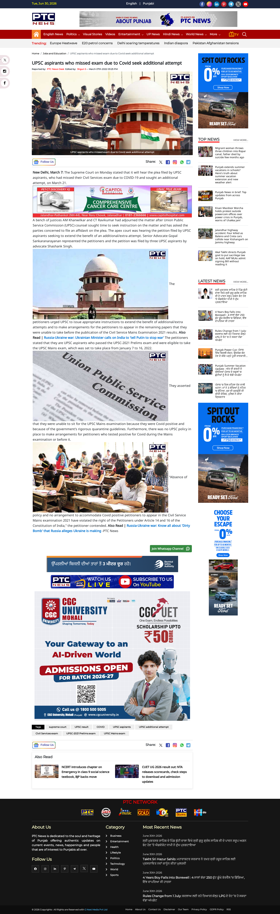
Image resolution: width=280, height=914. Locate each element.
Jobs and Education (54, 53)
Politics (73, 34)
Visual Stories (92, 34)
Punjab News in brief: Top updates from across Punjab (230, 195)
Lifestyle (113, 852)
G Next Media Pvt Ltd (96, 909)
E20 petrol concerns (97, 43)
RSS (229, 909)
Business (113, 835)
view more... (240, 140)
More (215, 34)
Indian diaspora (176, 43)
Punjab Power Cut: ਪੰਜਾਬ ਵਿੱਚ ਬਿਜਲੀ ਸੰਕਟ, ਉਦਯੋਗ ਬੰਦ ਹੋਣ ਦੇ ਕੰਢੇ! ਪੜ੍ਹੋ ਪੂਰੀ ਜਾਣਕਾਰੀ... (231, 353)
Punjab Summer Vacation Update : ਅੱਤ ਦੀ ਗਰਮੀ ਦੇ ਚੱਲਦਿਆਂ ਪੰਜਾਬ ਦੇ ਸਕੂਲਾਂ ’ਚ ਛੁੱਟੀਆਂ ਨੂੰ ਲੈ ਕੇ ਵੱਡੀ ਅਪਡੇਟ (230, 370)
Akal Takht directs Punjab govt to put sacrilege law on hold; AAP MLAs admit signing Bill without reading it (230, 258)
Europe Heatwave (63, 43)
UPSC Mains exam (114, 733)
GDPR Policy (217, 909)
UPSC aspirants (122, 726)
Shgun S (81, 69)
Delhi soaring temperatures (138, 43)
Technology (115, 863)
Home (35, 53)
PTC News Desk (55, 69)
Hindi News (173, 34)
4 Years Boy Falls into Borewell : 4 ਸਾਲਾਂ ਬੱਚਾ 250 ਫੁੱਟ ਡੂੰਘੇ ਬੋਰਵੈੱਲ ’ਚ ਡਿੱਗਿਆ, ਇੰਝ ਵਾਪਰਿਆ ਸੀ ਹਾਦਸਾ (230, 316)
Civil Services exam (47, 733)
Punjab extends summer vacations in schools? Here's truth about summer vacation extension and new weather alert (230, 174)
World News (196, 34)
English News (53, 34)
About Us (140, 909)
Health (112, 847)
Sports (112, 875)
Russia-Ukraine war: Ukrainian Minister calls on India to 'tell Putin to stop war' (104, 337)
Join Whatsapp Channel (171, 548)
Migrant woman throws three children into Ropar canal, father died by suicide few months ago (230, 152)
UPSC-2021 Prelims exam (81, 733)
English (131, 3)
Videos (110, 34)
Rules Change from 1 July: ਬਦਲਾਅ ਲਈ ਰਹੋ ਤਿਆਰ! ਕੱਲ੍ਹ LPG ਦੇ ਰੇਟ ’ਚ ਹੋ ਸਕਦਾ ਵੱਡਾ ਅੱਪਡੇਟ (230, 335)
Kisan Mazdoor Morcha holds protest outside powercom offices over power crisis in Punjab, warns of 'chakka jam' (229, 214)
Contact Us (154, 909)
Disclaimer (169, 909)
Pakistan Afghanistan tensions (216, 43)
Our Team (183, 909)
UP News (153, 34)
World (112, 869)
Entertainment (130, 34)
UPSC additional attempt (154, 726)
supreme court (57, 726)
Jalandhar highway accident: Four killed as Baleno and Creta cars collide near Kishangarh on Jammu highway (231, 236)
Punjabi (148, 3)
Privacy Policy (199, 909)
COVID (101, 726)
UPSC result (81, 726)
